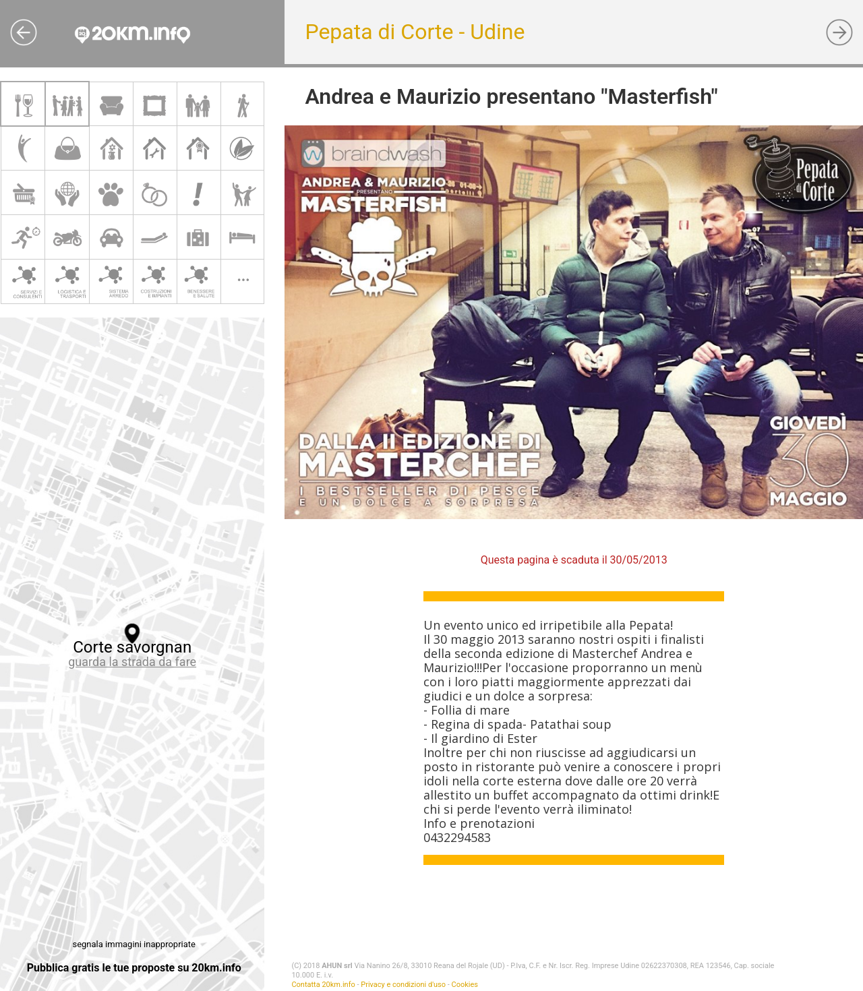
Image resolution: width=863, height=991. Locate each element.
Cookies (465, 984)
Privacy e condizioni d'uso (403, 984)
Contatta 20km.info (323, 984)
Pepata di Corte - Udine (415, 31)
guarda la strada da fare (132, 662)
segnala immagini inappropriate (133, 944)
